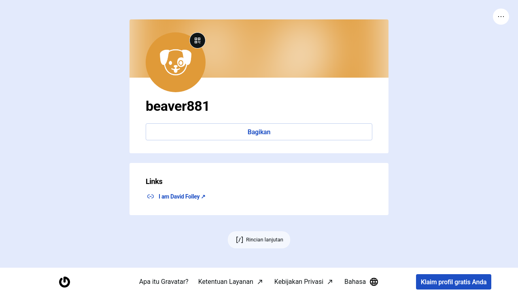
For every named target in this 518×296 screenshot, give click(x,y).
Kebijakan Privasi (298, 281)
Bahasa (361, 282)
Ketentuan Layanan (225, 281)
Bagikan (259, 132)
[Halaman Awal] (64, 282)
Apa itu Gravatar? (164, 281)
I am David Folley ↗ (182, 196)
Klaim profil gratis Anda (454, 282)
